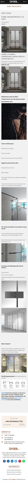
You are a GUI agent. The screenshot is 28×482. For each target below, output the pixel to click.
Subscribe (22, 424)
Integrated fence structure (7, 168)
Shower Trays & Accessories (14, 474)
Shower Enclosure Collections (14, 472)
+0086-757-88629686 (9, 435)
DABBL (3, 393)
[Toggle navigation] (2, 1)
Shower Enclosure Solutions (14, 470)
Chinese (24, 1)
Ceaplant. (13, 479)
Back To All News (6, 13)
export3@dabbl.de (8, 437)
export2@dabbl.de (8, 439)
